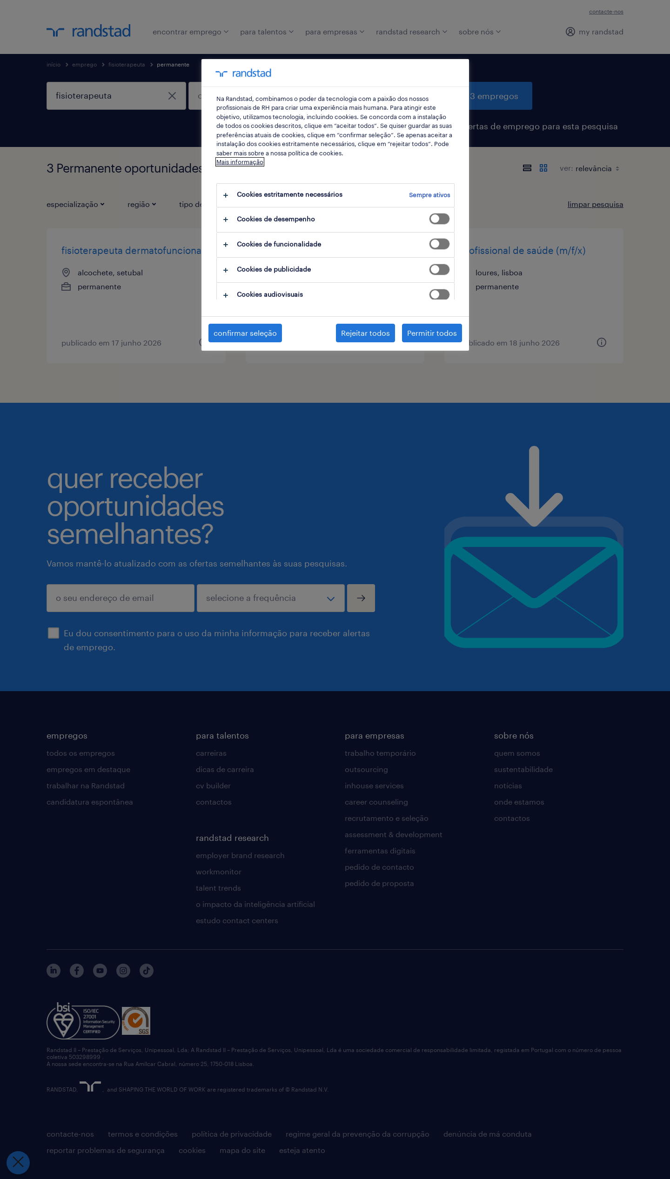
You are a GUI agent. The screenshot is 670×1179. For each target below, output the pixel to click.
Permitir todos (432, 332)
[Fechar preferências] (17, 1162)
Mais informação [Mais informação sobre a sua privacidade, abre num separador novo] (239, 162)
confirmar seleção (245, 332)
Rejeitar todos (365, 332)
